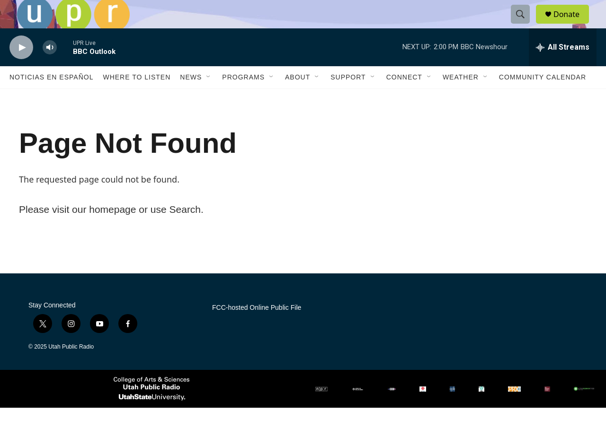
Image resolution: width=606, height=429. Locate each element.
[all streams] (563, 69)
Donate (572, 25)
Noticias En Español (51, 98)
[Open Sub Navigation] (209, 98)
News (191, 98)
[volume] (50, 68)
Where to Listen (136, 98)
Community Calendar (542, 98)
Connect (404, 98)
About (297, 98)
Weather (461, 98)
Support (347, 98)
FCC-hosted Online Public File (256, 329)
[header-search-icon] (524, 25)
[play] (21, 68)
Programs (243, 98)
